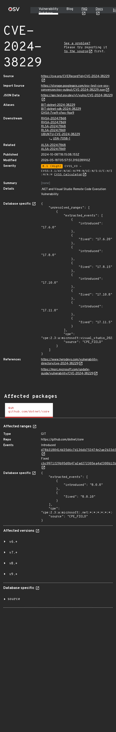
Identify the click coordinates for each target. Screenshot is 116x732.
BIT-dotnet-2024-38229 (58, 105)
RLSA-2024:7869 (53, 130)
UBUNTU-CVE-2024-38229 (60, 134)
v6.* (13, 542)
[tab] (29, 410)
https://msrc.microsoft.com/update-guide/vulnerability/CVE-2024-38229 (67, 372)
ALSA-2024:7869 (53, 149)
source (13, 599)
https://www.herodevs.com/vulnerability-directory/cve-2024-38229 (69, 362)
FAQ (84, 9)
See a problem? (77, 44)
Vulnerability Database (48, 11)
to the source (76, 51)
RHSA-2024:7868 (53, 119)
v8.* (13, 563)
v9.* (13, 574)
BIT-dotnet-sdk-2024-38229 (61, 109)
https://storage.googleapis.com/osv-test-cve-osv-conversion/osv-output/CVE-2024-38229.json (75, 88)
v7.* (13, 553)
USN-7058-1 (61, 139)
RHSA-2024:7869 (53, 123)
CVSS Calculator (68, 174)
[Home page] (14, 10)
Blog (69, 9)
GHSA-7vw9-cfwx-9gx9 (57, 113)
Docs (99, 9)
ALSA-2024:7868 (53, 145)
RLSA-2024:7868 (53, 127)
